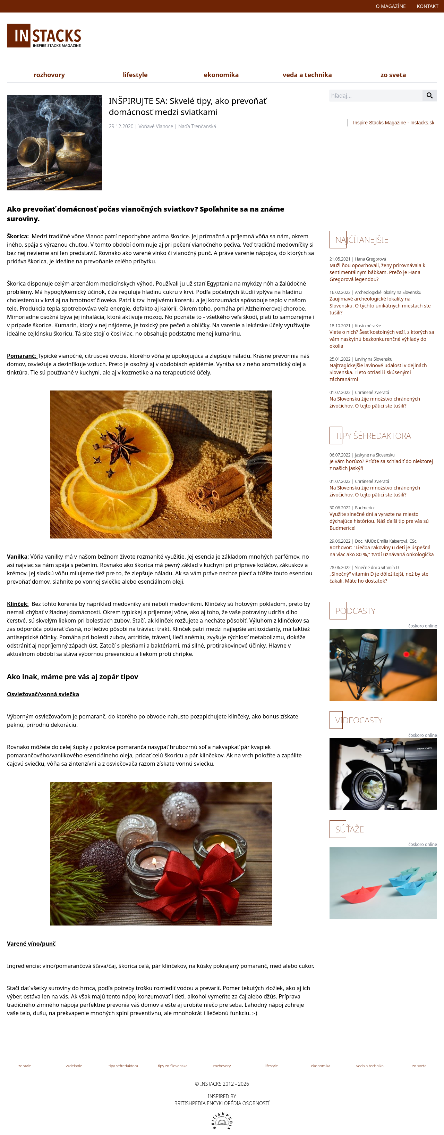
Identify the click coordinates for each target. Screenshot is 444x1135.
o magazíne (391, 6)
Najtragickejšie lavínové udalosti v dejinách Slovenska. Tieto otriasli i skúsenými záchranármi (378, 372)
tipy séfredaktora (123, 1065)
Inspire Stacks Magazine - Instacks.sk (393, 122)
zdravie (24, 1065)
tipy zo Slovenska (173, 1065)
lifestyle (135, 75)
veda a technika (307, 75)
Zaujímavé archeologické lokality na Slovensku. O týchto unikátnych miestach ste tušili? (380, 305)
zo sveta (393, 75)
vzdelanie (74, 1065)
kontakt (427, 6)
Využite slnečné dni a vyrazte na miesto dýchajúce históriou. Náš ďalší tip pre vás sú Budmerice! (379, 521)
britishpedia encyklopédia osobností (222, 1103)
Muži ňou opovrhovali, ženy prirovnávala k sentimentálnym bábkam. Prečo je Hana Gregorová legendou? (377, 272)
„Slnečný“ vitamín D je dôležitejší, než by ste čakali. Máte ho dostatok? (379, 577)
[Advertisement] (290, 41)
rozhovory (49, 75)
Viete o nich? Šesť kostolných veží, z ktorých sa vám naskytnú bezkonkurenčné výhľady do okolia (382, 339)
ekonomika (221, 75)
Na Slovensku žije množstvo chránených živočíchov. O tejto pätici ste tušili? (375, 402)
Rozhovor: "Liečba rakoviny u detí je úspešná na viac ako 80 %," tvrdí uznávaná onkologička (382, 551)
